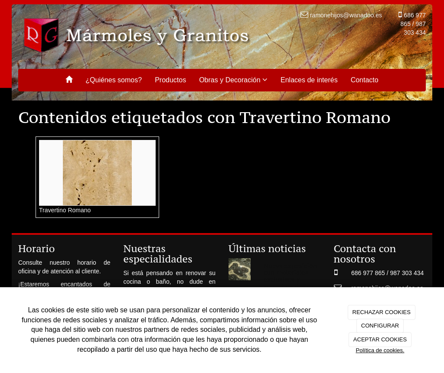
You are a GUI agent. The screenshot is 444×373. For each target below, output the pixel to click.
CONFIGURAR (380, 325)
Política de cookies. (380, 350)
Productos (170, 80)
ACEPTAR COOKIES (380, 339)
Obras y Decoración (233, 80)
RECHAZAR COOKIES (382, 312)
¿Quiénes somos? (113, 80)
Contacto (365, 80)
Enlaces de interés (309, 80)
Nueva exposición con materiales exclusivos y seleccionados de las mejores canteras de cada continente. (290, 286)
